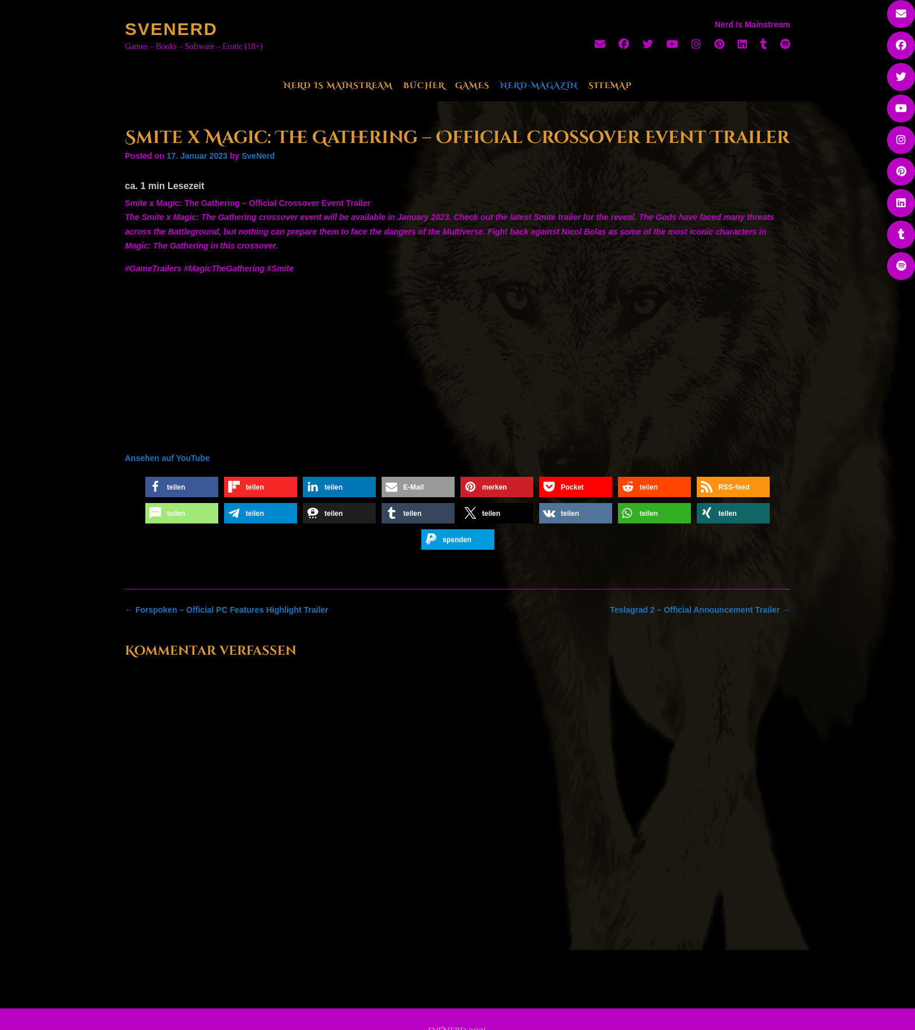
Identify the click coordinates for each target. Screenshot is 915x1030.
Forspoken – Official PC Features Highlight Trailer (227, 609)
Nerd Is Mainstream (338, 85)
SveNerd (171, 29)
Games (472, 85)
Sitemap (610, 85)
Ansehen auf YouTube (167, 458)
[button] (181, 487)
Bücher (424, 85)
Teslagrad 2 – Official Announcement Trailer (700, 609)
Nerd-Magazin (539, 85)
